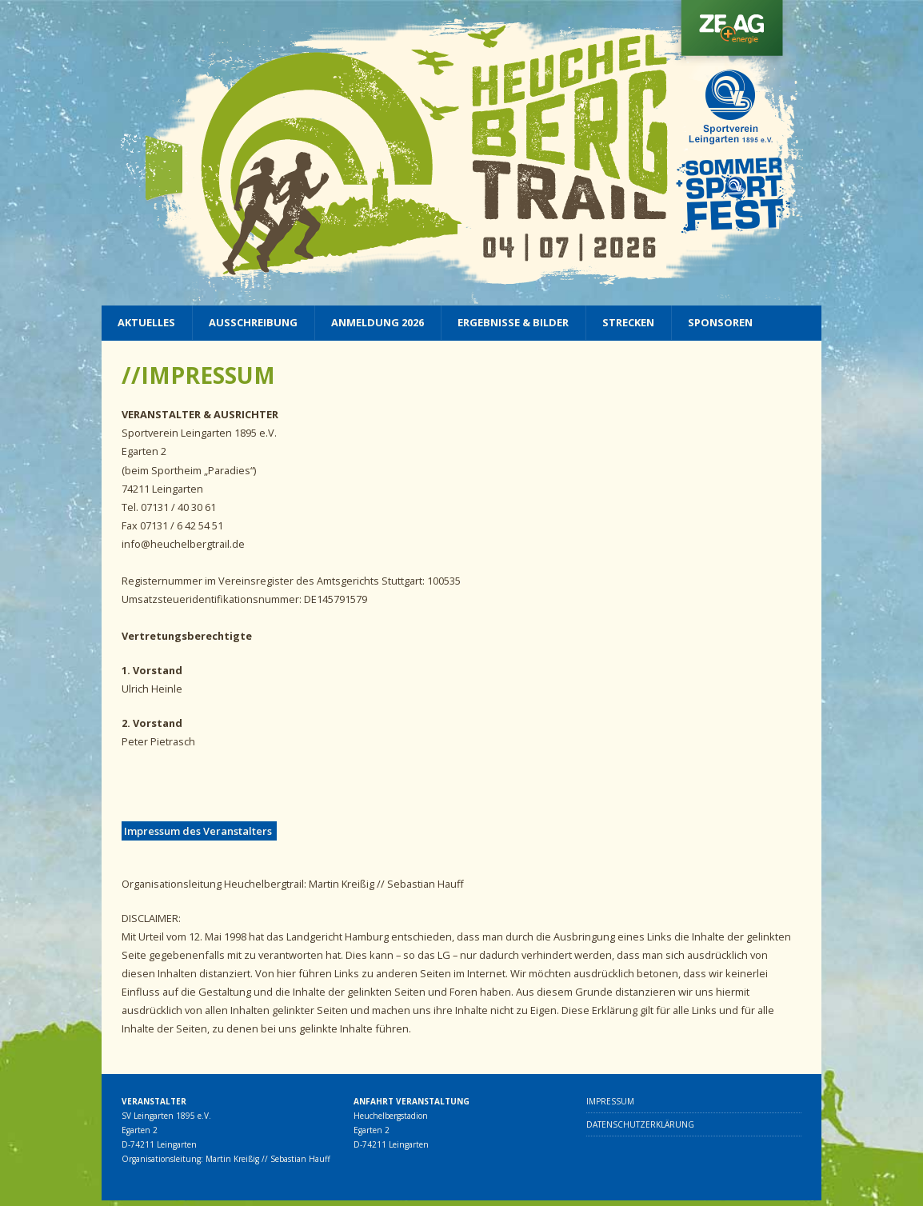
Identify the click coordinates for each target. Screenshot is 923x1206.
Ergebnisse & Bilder (513, 322)
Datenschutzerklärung (640, 1124)
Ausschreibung (253, 322)
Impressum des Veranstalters (199, 831)
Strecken (628, 322)
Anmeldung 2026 (377, 322)
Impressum (610, 1101)
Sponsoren (720, 322)
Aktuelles (146, 322)
